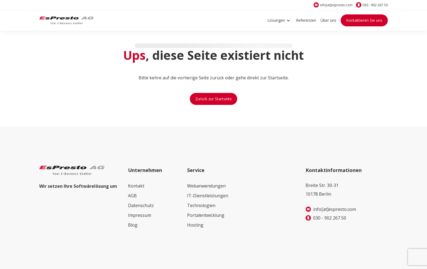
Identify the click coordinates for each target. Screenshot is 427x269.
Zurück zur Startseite (213, 98)
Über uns (328, 20)
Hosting (195, 225)
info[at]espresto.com (336, 5)
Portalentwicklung (205, 215)
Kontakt (136, 186)
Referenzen (306, 20)
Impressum (139, 215)
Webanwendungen (206, 186)
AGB (132, 196)
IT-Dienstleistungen (207, 196)
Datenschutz (141, 205)
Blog (133, 225)
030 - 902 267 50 (375, 5)
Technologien (201, 205)
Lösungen (279, 20)
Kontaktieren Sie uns (364, 20)
